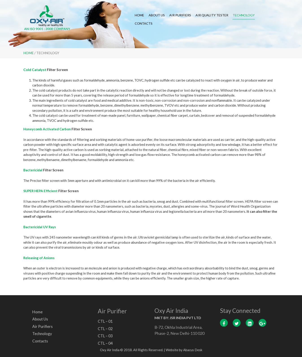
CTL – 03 (105, 335)
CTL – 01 (105, 321)
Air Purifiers (180, 15)
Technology (244, 15)
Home (139, 15)
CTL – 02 (105, 328)
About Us (157, 15)
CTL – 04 (105, 343)
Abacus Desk (192, 350)
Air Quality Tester (212, 15)
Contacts (143, 23)
